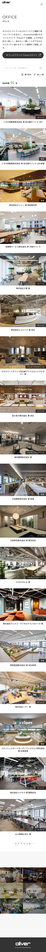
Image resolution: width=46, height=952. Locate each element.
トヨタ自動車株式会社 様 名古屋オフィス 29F (23, 122)
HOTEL (34, 875)
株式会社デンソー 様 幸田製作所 (23, 205)
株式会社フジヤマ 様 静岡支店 (23, 793)
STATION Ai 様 (23, 582)
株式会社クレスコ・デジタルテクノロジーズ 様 (23, 624)
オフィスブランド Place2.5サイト (21, 55)
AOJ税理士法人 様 (23, 834)
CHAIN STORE (11, 906)
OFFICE (11, 875)
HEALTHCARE (35, 891)
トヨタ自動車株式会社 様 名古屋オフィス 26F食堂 (23, 163)
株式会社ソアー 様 (23, 707)
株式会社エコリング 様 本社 (23, 330)
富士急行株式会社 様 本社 (23, 416)
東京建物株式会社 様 (23, 457)
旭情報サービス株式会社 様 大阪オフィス (23, 247)
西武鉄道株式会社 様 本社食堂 (23, 665)
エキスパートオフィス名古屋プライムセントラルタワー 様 (23, 372)
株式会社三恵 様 (23, 288)
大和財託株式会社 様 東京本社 (23, 540)
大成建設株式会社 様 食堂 (23, 499)
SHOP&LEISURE (11, 891)
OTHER (34, 906)
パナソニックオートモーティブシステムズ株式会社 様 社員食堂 (23, 749)
